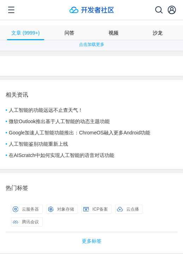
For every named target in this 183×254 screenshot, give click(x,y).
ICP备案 (95, 209)
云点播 (128, 209)
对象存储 (61, 209)
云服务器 (26, 209)
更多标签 (92, 241)
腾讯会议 (26, 222)
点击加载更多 (91, 44)
